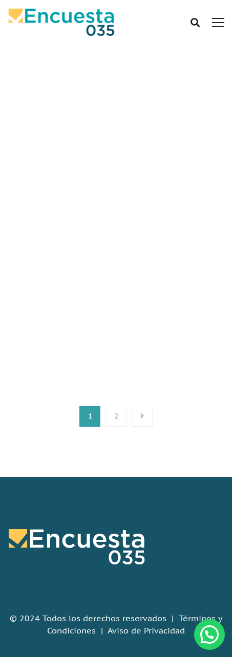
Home (98, 146)
